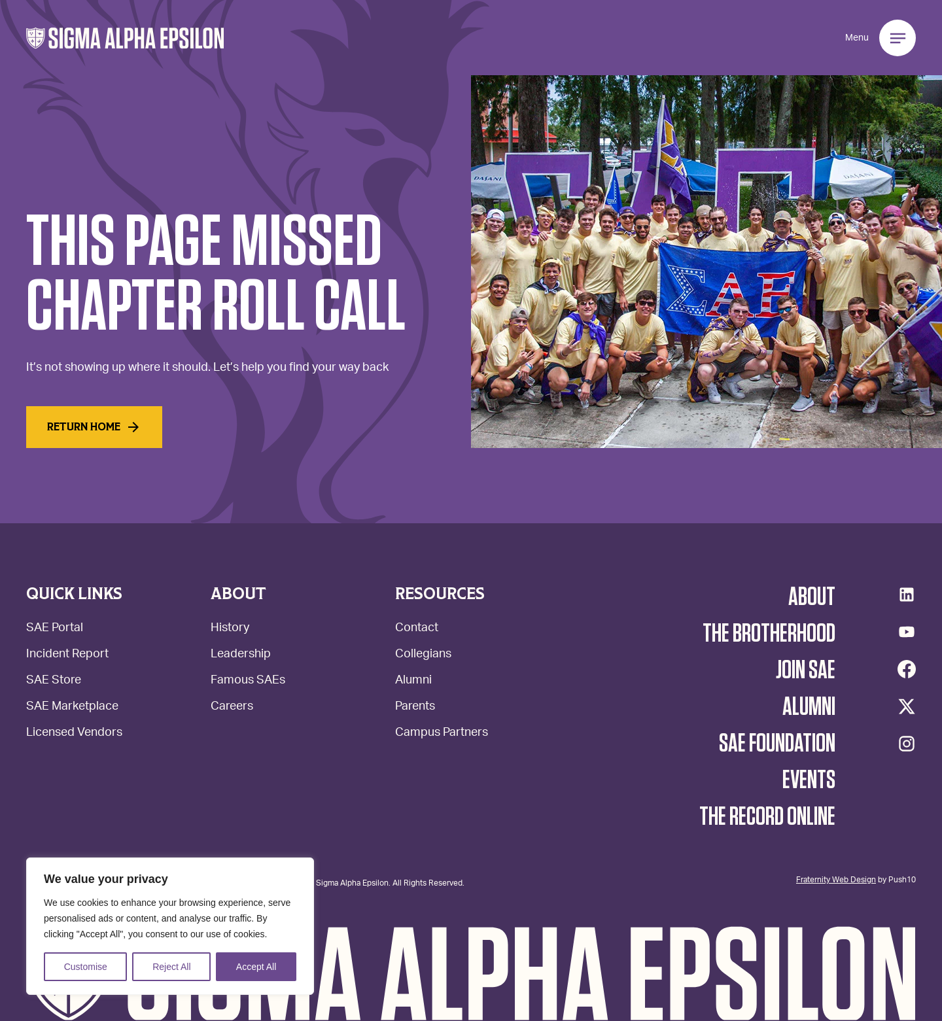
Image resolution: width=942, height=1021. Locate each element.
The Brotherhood (769, 634)
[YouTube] (907, 632)
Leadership (241, 655)
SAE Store (53, 681)
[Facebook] (907, 669)
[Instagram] (907, 744)
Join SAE (805, 670)
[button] (125, 38)
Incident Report (67, 655)
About (811, 597)
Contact (416, 629)
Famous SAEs (248, 681)
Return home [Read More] (94, 427)
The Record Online (767, 817)
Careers (232, 707)
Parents (415, 707)
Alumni (413, 681)
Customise (85, 966)
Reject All (171, 966)
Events (808, 780)
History (230, 629)
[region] (170, 926)
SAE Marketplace (72, 707)
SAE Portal (54, 629)
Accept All (256, 966)
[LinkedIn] (907, 594)
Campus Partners (441, 733)
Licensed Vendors (74, 733)
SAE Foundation (777, 743)
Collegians (423, 655)
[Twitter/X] (907, 706)
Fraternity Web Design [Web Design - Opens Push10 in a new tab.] (836, 879)
